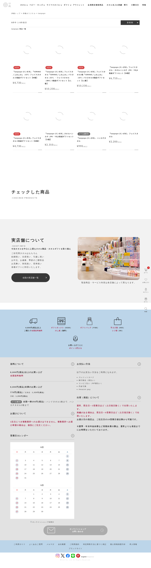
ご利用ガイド (19, 544)
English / (84, 557)
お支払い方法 (83, 364)
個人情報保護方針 (118, 544)
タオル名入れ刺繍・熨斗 (117, 5)
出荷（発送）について (88, 397)
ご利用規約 (74, 544)
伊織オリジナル (29, 13)
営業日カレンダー (19, 436)
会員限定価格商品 (95, 5)
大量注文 (135, 5)
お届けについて (18, 413)
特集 (144, 5)
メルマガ (50, 544)
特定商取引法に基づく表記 (94, 544)
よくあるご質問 (36, 544)
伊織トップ (15, 13)
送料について (17, 364)
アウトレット (79, 5)
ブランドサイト (75, 548)
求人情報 (133, 544)
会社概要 (62, 544)
